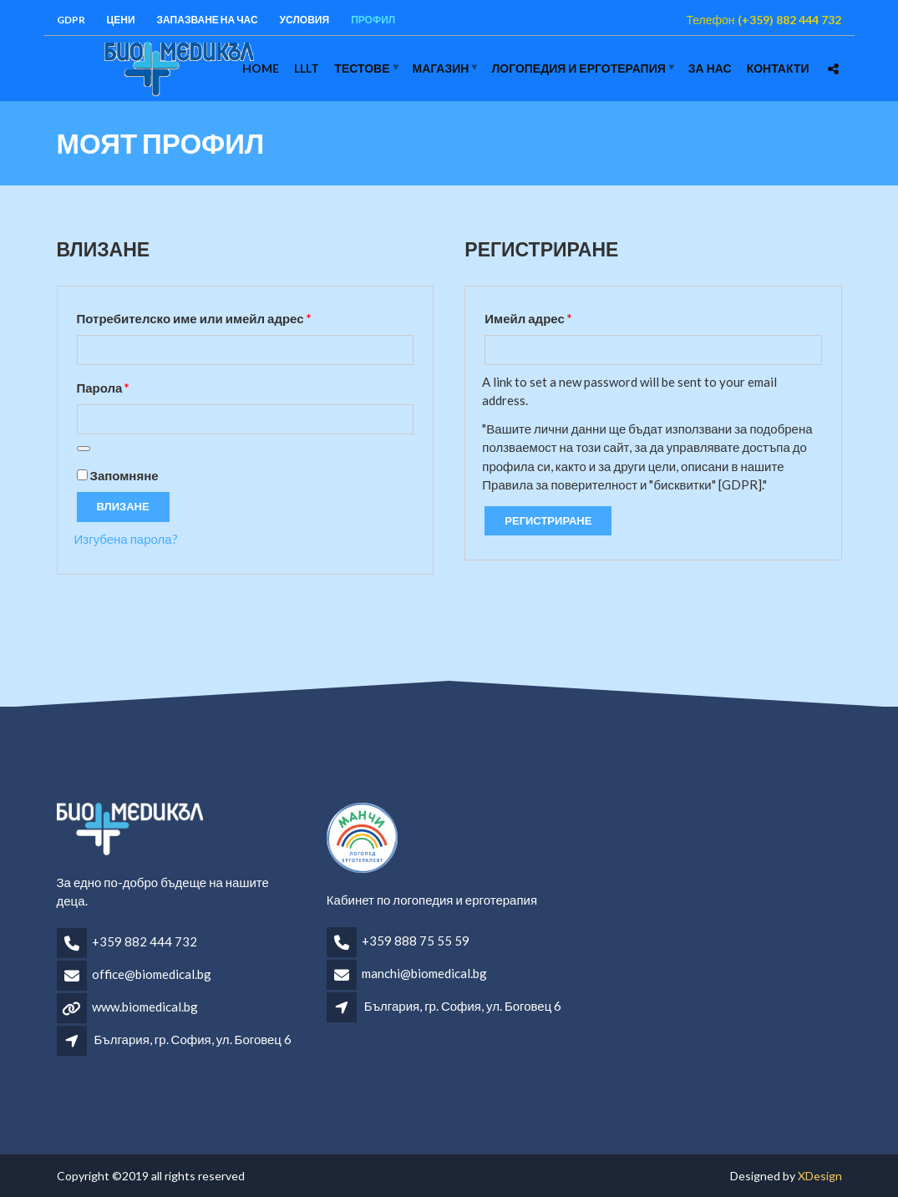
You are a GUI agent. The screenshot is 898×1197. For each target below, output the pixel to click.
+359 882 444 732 (144, 941)
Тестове (361, 68)
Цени (121, 19)
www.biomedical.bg (145, 1006)
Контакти (778, 68)
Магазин (441, 68)
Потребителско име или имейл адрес (240, 316)
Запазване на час (207, 19)
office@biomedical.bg (151, 973)
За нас (710, 68)
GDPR (71, 19)
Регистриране (548, 520)
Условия (305, 19)
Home (260, 68)
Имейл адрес (574, 316)
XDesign (820, 1176)
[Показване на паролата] (83, 448)
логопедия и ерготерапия (578, 68)
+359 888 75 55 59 (415, 940)
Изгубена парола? (126, 538)
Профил (373, 19)
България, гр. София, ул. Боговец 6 (193, 1039)
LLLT (306, 68)
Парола (149, 385)
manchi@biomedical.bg (424, 973)
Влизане (123, 506)
